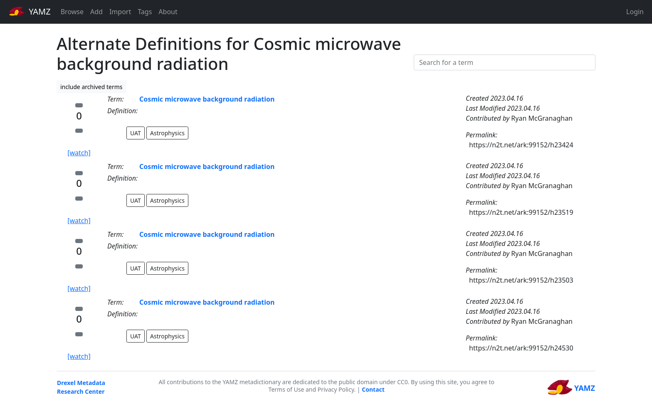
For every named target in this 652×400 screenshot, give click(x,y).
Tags (145, 11)
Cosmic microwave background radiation (206, 99)
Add (96, 11)
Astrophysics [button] (167, 133)
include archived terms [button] (91, 87)
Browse (72, 11)
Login (635, 11)
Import (120, 11)
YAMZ (30, 11)
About (167, 11)
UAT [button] (135, 133)
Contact (373, 389)
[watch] (78, 152)
